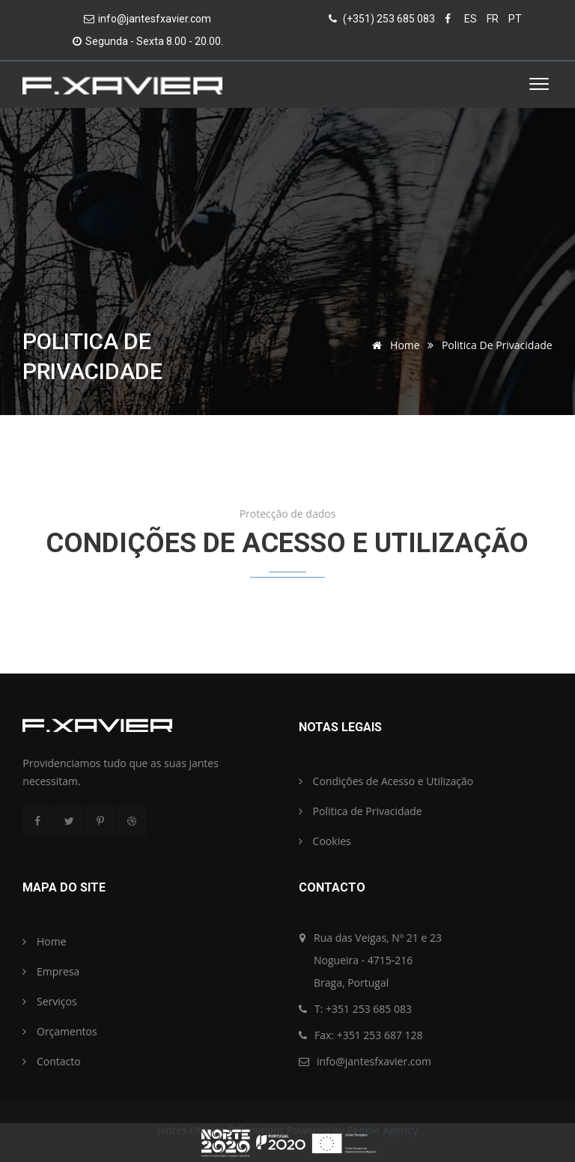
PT (515, 19)
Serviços (49, 1001)
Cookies (325, 841)
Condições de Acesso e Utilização (386, 781)
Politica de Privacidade (360, 811)
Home (393, 345)
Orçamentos (59, 1031)
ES (470, 19)
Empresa (50, 971)
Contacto (51, 1061)
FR (493, 19)
